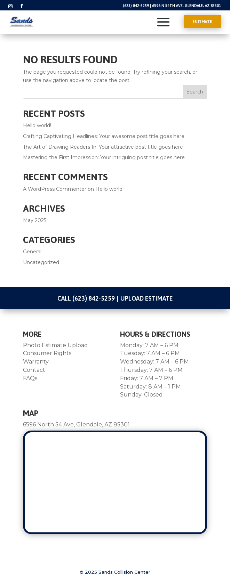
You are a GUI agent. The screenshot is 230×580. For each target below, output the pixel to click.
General (32, 251)
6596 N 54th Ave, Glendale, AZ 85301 (186, 5)
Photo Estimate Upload (55, 345)
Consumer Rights (47, 353)
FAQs (30, 378)
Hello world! (37, 125)
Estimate (202, 21)
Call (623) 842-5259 (86, 298)
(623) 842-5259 (136, 5)
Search (195, 92)
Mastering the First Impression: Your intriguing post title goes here (104, 157)
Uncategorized (41, 262)
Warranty (36, 361)
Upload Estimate (146, 298)
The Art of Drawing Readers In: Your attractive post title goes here (103, 147)
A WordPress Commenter (54, 189)
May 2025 (34, 220)
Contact (34, 370)
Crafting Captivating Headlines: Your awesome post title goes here (103, 136)
